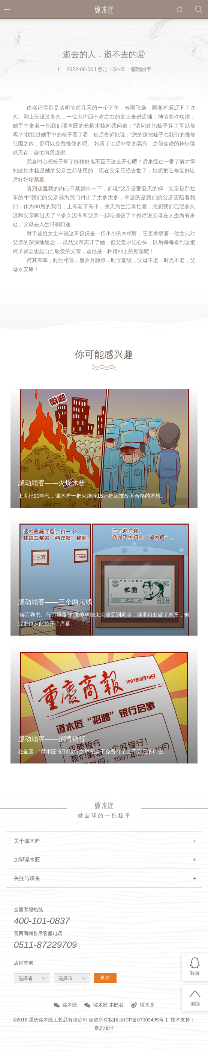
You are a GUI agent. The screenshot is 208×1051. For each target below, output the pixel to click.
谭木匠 (65, 1005)
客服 (195, 973)
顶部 (195, 1004)
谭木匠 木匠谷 (104, 1005)
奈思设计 (104, 1028)
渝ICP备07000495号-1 (143, 1020)
